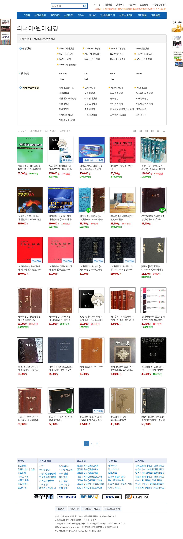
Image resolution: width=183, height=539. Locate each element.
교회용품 (142, 15)
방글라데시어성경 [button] (144, 93)
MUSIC (92, 15)
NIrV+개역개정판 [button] (92, 59)
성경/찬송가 (40, 15)
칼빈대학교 (157, 480)
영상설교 (63, 480)
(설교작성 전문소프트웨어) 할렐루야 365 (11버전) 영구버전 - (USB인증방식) (29, 218)
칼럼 (32, 469)
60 (140, 131)
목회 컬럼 (63, 473)
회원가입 (108, 4)
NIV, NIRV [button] (63, 73)
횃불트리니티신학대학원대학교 (149, 487)
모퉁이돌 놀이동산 (116, 476)
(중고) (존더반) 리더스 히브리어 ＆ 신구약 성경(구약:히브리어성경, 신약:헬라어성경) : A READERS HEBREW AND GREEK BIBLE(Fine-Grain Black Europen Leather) (91, 418)
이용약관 (74, 508)
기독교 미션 (23, 484)
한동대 (138, 484)
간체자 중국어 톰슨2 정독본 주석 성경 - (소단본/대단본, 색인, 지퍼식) (153, 318)
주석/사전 (55, 15)
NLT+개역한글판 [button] (92, 54)
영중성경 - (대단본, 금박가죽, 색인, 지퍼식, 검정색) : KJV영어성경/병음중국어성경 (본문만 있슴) (153, 368)
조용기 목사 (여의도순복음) (89, 487)
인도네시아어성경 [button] (144, 104)
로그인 (97, 4)
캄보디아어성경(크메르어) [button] (122, 109)
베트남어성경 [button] (90, 98)
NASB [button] (139, 73)
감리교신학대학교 (143, 465)
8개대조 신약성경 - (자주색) (122, 167)
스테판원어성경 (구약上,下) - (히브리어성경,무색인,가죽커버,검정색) (122, 268)
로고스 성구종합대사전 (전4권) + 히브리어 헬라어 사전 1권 (153, 168)
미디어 (81, 15)
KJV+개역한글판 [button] (144, 59)
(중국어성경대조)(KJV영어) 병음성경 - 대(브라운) (60, 318)
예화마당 (112, 465)
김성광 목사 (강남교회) (87, 469)
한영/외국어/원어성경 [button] (44, 39)
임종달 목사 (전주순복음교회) (90, 484)
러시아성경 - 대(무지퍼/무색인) (91, 368)
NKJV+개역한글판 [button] (145, 54)
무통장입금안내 (159, 4)
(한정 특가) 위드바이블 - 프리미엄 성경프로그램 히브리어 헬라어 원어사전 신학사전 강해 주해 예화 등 (91, 318)
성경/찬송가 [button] (25, 39)
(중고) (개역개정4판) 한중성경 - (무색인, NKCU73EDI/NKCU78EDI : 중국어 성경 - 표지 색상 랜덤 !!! (60, 418)
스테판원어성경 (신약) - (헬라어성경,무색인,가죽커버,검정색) (91, 268)
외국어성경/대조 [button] (66, 87)
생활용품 (155, 15)
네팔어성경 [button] (64, 93)
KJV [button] (86, 73)
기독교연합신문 (46, 480)
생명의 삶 (22, 487)
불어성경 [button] (114, 98)
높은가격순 (65, 131)
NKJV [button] (112, 73)
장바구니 (120, 4)
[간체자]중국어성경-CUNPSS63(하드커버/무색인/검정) (152, 268)
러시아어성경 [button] (116, 93)
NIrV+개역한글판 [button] (118, 59)
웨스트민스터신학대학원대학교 (149, 473)
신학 (41, 466)
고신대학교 (159, 465)
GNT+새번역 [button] (65, 59)
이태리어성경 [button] (116, 104)
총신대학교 (159, 476)
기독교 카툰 (23, 476)
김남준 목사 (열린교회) (87, 465)
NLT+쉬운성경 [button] (116, 54)
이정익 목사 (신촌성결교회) (89, 476)
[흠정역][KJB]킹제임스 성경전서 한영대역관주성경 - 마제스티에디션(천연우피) (153, 418)
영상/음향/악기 (107, 15)
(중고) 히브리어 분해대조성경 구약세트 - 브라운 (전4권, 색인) (122, 318)
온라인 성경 (113, 484)
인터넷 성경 (44, 469)
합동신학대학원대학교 (153, 484)
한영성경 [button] (26, 48)
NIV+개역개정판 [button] (66, 48)
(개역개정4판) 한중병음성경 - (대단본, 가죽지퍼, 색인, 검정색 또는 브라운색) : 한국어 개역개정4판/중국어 (60, 368)
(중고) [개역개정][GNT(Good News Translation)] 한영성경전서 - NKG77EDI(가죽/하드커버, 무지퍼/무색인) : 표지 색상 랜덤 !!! (122, 418)
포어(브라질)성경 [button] (118, 114)
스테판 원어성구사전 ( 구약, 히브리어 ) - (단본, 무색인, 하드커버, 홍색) (29, 268)
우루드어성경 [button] (90, 104)
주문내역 (132, 4)
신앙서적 (68, 15)
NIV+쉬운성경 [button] (142, 48)
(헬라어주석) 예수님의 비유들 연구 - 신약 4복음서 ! (29, 167)
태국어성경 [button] (141, 109)
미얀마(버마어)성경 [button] (67, 98)
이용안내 (61, 508)
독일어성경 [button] (89, 93)
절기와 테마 (113, 469)
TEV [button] (112, 79)
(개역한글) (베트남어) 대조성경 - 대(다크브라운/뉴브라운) (91, 218)
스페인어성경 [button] (142, 98)
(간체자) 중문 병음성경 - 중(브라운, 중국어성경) (29, 418)
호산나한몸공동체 (47, 473)
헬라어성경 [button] (90, 87)
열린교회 (63, 477)
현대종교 (63, 488)
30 (134, 131)
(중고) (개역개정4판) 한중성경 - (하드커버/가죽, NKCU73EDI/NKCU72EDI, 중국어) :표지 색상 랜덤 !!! (153, 218)
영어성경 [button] (25, 73)
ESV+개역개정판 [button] (92, 48)
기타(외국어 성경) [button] (67, 120)
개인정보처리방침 (91, 508)
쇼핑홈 (26, 15)
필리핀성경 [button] (141, 114)
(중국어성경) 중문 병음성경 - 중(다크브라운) (29, 318)
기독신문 (43, 484)
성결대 (138, 469)
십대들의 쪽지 (114, 487)
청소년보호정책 (112, 508)
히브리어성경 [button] (117, 87)
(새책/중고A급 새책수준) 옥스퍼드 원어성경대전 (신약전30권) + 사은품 (91, 168)
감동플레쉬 (64, 466)
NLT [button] (86, 79)
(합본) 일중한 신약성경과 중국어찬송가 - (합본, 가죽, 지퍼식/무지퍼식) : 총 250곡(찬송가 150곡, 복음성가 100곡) (29, 368)
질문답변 (144, 4)
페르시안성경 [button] (90, 114)
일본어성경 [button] (64, 109)
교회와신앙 (64, 484)
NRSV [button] (61, 79)
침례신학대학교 (142, 480)
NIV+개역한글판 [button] (118, 48)
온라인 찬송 (126, 484)
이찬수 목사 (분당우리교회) (89, 480)
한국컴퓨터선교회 (47, 477)
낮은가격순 (50, 131)
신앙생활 (22, 465)
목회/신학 (112, 473)
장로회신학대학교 (143, 476)
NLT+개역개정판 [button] (66, 54)
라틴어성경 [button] (142, 87)
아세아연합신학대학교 (153, 469)
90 (146, 131)
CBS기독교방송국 (47, 488)
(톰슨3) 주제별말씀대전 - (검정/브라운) (122, 218)
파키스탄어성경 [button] (66, 114)
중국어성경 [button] (89, 109)
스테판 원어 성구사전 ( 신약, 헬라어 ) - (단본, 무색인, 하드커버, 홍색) (60, 268)
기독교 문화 (23, 480)
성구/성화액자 (126, 15)
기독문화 (22, 473)
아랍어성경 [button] (64, 104)
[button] (30, 87)
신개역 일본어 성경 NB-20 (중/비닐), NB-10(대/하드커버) (122, 368)
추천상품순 (35, 131)
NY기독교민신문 (115, 480)
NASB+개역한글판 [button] (67, 64)
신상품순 (22, 131)
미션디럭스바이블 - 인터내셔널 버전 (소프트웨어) (60, 218)
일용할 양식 (23, 469)
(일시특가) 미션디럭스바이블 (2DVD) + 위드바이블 (60, 167)
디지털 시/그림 (65, 469)
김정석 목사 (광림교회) (87, 473)
